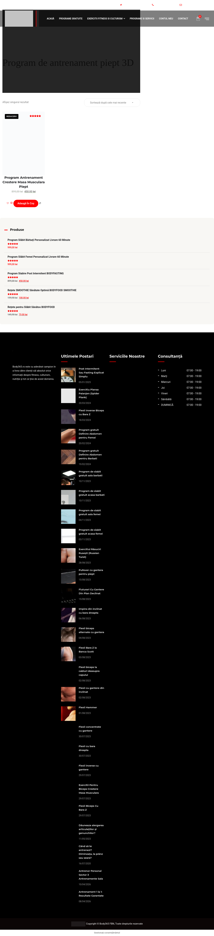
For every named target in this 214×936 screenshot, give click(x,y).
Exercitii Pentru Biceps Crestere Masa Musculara (89, 788)
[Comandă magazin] (112, 103)
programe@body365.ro (196, 5)
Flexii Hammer (88, 707)
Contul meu (166, 18)
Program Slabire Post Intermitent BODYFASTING (36, 273)
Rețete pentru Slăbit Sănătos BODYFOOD (31, 307)
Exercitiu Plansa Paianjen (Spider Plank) (89, 393)
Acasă (50, 18)
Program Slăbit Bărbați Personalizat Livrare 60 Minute (39, 239)
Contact (183, 18)
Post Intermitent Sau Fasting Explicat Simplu (91, 372)
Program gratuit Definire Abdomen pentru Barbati (90, 454)
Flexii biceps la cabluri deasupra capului (89, 671)
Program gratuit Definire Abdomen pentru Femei (90, 433)
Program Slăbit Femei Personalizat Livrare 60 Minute (38, 256)
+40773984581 (164, 5)
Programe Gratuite (71, 18)
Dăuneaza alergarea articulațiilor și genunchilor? (91, 829)
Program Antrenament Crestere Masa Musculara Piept (23, 182)
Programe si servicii (142, 18)
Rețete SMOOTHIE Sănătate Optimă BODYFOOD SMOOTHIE (42, 290)
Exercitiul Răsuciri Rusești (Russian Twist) (90, 553)
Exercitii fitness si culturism (104, 18)
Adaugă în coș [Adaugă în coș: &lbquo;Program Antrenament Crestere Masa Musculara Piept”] (25, 203)
